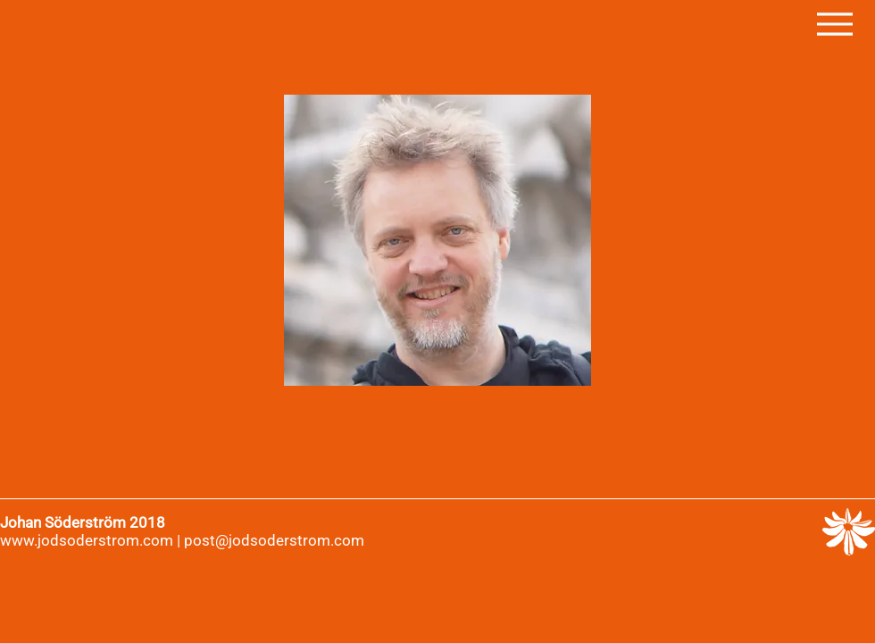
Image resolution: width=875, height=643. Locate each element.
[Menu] (834, 23)
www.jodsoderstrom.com (86, 540)
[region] (437, 240)
